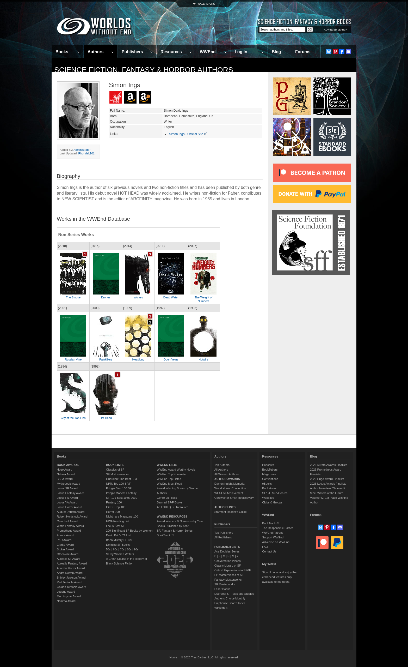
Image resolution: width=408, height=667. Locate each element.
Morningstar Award (69, 596)
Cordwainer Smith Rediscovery (234, 497)
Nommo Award (66, 601)
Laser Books (222, 589)
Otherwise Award (67, 554)
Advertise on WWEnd (275, 542)
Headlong (138, 359)
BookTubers (269, 469)
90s (136, 549)
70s (122, 549)
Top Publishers (223, 532)
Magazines (269, 474)
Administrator (81, 149)
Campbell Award (67, 521)
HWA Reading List (117, 521)
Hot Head (106, 417)
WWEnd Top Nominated (172, 474)
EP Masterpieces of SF (229, 574)
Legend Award (66, 591)
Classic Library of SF (227, 565)
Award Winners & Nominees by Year (180, 521)
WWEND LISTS (167, 464)
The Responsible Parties (277, 528)
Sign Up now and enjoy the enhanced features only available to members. (279, 577)
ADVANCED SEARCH (335, 29)
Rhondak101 (86, 153)
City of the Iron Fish (73, 417)
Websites (268, 497)
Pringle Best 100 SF (119, 488)
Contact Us (269, 551)
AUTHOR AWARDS (227, 478)
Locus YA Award (67, 502)
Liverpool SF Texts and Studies (234, 593)
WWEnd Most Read (169, 483)
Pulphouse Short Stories (229, 603)
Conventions (270, 478)
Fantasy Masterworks (228, 579)
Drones (105, 297)
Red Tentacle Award (69, 582)
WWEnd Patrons (272, 532)
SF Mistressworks (117, 474)
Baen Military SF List (119, 540)
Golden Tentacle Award (71, 586)
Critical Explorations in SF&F (232, 570)
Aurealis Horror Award (71, 568)
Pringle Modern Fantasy (121, 493)
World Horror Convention (230, 488)
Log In (241, 52)
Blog (276, 52)
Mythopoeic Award (68, 483)
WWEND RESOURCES (172, 516)
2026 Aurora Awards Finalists (328, 464)
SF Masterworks (224, 584)
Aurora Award (65, 535)
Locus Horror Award (69, 507)
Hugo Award (64, 469)
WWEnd (207, 52)
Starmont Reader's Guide (230, 511)
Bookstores (269, 488)
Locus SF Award (67, 488)
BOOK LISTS (114, 464)
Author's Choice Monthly (229, 598)
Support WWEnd (272, 537)
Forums (303, 52)
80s (129, 549)
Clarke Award (65, 544)
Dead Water (170, 297)
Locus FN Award (67, 497)
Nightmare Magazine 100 (122, 516)
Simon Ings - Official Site (188, 134)
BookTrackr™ (165, 535)
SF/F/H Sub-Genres (274, 493)
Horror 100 (113, 511)
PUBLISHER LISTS (227, 546)
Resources (171, 52)
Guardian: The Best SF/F (122, 478)
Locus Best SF (115, 525)
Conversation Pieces (227, 560)
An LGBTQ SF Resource (172, 507)
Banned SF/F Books (169, 502)
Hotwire (203, 359)
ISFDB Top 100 (115, 507)
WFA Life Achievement (228, 493)
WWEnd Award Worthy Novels (176, 469)
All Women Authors (226, 474)
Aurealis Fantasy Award (72, 563)
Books (61, 52)
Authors (95, 52)
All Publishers (223, 537)
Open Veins (171, 359)
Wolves (138, 297)
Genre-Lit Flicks (167, 497)
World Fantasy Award (70, 525)
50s (108, 549)
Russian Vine (73, 359)
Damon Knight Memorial (229, 483)
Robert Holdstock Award (72, 516)
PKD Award (64, 540)
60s (115, 549)
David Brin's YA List (118, 535)
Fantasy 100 (114, 502)
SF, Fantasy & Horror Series (175, 530)
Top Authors (222, 464)
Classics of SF (115, 469)
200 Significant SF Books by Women (129, 530)
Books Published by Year (173, 525)
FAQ (265, 546)
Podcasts (268, 464)
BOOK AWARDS (68, 464)
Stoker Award (65, 549)
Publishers (132, 52)
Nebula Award (66, 474)
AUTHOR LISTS (225, 507)
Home (173, 657)
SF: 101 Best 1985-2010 (121, 497)
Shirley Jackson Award (71, 577)
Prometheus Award (69, 530)
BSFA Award (65, 478)
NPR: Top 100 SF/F (118, 483)
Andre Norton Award (70, 572)
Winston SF (221, 607)
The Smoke (73, 297)
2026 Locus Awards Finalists (328, 483)
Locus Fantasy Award (70, 493)
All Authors (221, 469)
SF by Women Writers (120, 554)
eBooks (267, 483)
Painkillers (105, 359)
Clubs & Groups (272, 502)
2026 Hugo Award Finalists (327, 478)
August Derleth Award (70, 511)
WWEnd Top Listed (169, 478)
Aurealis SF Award (68, 558)
